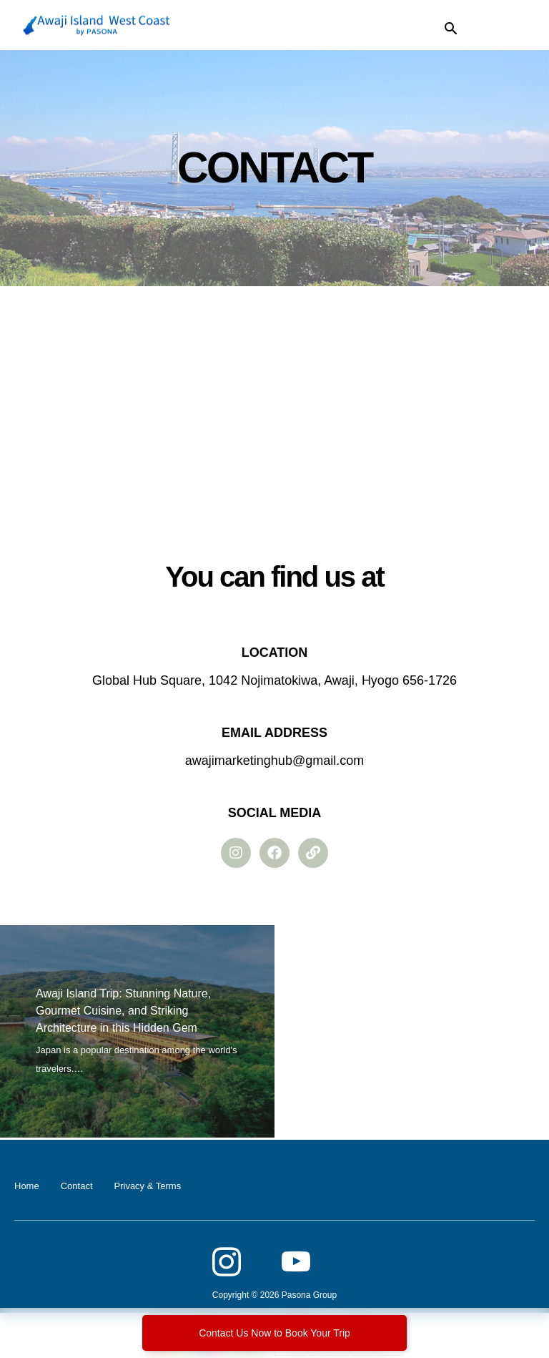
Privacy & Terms (148, 1186)
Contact (77, 1186)
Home (26, 1186)
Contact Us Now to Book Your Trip (274, 1333)
